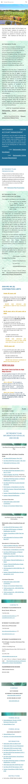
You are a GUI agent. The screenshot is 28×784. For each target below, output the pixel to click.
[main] (14, 14)
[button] (2, 2)
